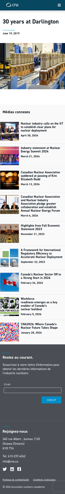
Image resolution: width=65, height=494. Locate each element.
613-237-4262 (16, 456)
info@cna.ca (10, 461)
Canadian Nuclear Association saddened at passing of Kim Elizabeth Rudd (40, 175)
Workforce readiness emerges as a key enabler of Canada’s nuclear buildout (39, 304)
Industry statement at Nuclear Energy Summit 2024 (40, 149)
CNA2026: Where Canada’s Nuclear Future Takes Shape (40, 326)
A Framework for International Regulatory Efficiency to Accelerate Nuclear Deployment (41, 253)
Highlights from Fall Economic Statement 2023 (40, 227)
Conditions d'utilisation (44, 479)
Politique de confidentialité (16, 479)
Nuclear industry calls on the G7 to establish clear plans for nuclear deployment (42, 127)
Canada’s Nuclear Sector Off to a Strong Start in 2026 (41, 276)
